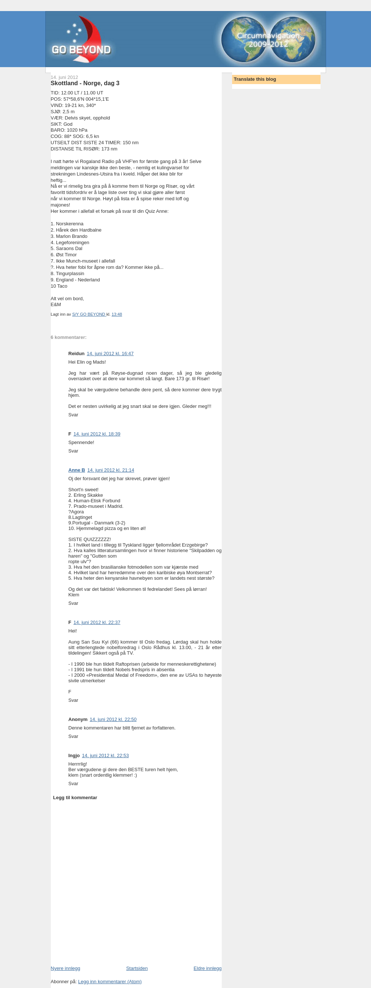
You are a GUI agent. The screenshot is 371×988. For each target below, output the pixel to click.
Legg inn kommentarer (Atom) (110, 981)
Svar (73, 414)
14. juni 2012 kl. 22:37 (96, 622)
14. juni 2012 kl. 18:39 (96, 434)
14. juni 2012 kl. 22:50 (113, 719)
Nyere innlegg (65, 968)
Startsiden (137, 968)
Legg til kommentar (75, 797)
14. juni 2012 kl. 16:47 (110, 353)
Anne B (77, 470)
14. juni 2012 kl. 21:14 (110, 470)
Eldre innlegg (208, 968)
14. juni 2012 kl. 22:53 (105, 755)
